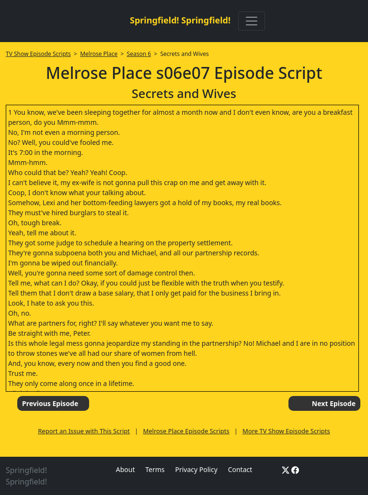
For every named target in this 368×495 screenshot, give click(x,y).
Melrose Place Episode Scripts (186, 431)
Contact (240, 469)
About (125, 469)
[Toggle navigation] (251, 21)
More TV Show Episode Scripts (286, 431)
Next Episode (334, 403)
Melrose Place (98, 54)
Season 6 (139, 54)
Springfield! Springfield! (180, 20)
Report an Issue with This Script (84, 431)
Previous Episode (50, 403)
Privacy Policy (196, 469)
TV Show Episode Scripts (38, 54)
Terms (154, 469)
